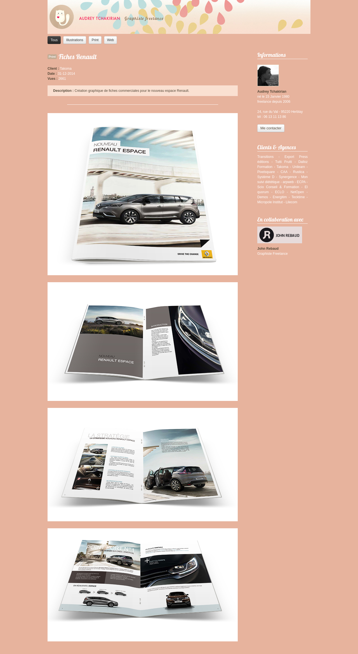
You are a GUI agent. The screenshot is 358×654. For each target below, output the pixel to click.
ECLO (279, 192)
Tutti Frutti (283, 162)
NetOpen (297, 192)
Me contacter (270, 128)
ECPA (301, 182)
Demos (262, 197)
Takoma (282, 167)
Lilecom (291, 202)
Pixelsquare (266, 172)
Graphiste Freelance (272, 254)
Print (95, 40)
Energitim (280, 197)
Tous (54, 40)
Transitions (265, 157)
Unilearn (299, 167)
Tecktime (298, 197)
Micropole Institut (270, 202)
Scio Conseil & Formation (278, 187)
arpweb (288, 182)
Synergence (288, 177)
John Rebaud (268, 249)
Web (110, 40)
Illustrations (74, 40)
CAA (284, 172)
